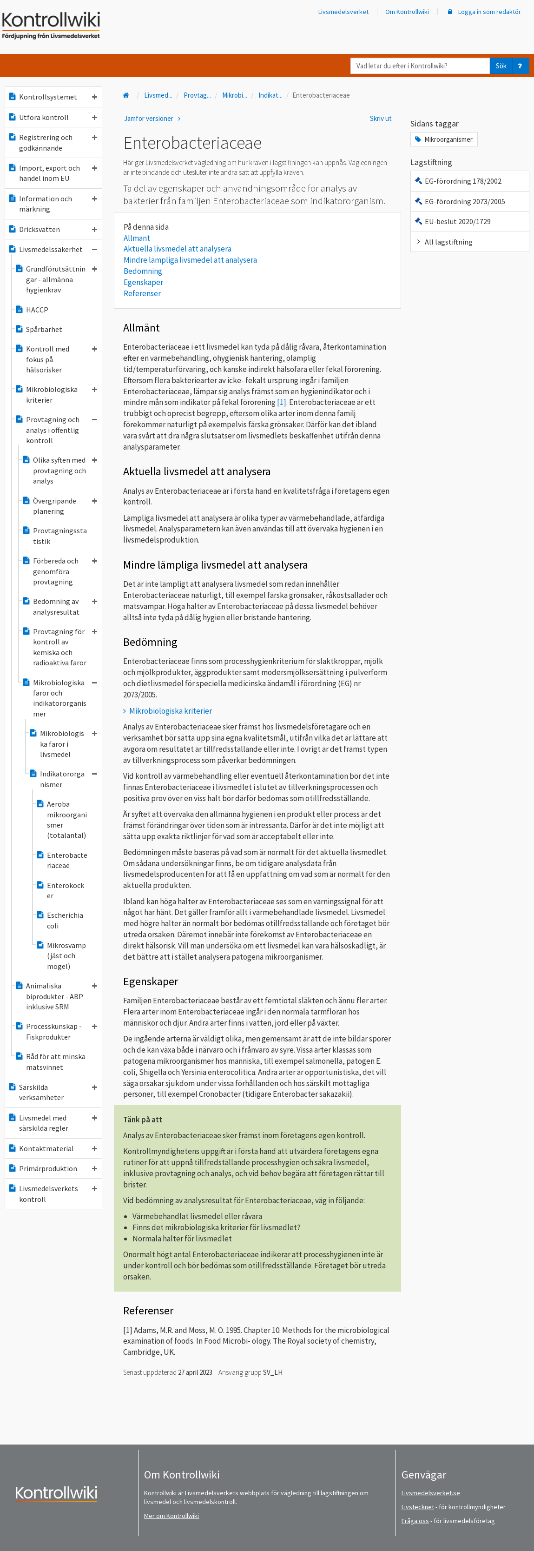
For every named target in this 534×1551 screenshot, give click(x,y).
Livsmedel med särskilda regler (52, 1123)
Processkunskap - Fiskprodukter (56, 1031)
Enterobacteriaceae (61, 860)
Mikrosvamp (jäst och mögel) (61, 956)
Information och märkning (52, 203)
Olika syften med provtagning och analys (59, 470)
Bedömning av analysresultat (59, 606)
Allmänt (137, 238)
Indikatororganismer (63, 779)
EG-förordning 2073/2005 (459, 201)
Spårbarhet (38, 329)
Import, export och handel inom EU (52, 173)
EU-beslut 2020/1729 (452, 221)
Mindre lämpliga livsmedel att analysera (190, 260)
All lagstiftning (443, 241)
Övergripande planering (59, 506)
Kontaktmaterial (52, 1148)
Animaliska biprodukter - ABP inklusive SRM (56, 996)
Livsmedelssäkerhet (52, 249)
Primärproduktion (52, 1168)
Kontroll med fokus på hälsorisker (56, 359)
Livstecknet (418, 1507)
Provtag (197, 95)
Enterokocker (60, 890)
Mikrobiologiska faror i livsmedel (63, 744)
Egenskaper (143, 282)
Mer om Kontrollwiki (171, 1515)
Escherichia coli (59, 920)
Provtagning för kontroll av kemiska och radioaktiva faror (59, 647)
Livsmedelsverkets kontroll (52, 1193)
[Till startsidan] (127, 95)
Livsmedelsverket (343, 11)
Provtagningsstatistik (54, 535)
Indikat (270, 95)
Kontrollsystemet (52, 96)
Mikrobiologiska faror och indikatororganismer (59, 698)
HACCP (31, 309)
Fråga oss (415, 1521)
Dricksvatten (52, 229)
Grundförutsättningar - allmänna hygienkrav (56, 279)
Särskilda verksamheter (52, 1092)
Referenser (142, 293)
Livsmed (158, 95)
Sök (501, 65)
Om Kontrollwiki (407, 11)
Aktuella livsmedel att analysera (177, 249)
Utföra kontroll (52, 117)
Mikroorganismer (443, 139)
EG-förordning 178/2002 (457, 181)
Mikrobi (234, 95)
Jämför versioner (154, 118)
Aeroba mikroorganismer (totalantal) (61, 819)
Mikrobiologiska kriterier (56, 394)
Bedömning (143, 271)
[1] (281, 402)
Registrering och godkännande (52, 142)
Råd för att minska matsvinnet (50, 1061)
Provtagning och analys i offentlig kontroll (56, 430)
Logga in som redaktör (483, 11)
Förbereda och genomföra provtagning (59, 571)
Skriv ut (381, 118)
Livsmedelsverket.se (431, 1493)
